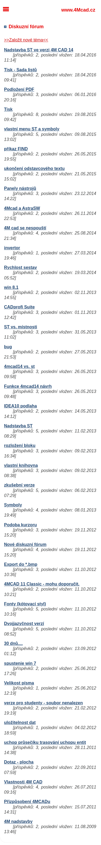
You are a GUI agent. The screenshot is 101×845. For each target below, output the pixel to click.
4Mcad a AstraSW (22, 208)
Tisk (8, 109)
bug (8, 347)
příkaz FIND (16, 149)
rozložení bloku (19, 445)
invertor (12, 248)
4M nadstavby (18, 821)
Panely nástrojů (20, 188)
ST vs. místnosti (20, 327)
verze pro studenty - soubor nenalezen (43, 703)
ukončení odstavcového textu (34, 168)
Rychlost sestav (20, 267)
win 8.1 (11, 287)
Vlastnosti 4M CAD (23, 782)
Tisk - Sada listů (20, 70)
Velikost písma (19, 683)
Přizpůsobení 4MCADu (27, 801)
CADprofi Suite (19, 307)
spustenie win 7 (20, 663)
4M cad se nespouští (25, 228)
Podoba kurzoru (20, 525)
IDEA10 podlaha (20, 406)
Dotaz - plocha (18, 762)
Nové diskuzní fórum (25, 544)
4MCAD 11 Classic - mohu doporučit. (41, 584)
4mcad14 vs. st (19, 366)
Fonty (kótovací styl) (25, 604)
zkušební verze (19, 485)
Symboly (13, 505)
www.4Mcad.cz (78, 10)
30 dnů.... (13, 643)
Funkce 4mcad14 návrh (28, 386)
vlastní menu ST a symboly (31, 129)
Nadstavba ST (18, 426)
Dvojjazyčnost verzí (24, 623)
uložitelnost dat (20, 722)
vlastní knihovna (21, 465)
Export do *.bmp (20, 564)
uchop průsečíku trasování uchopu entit (45, 742)
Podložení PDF (19, 89)
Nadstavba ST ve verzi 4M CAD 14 (38, 50)
